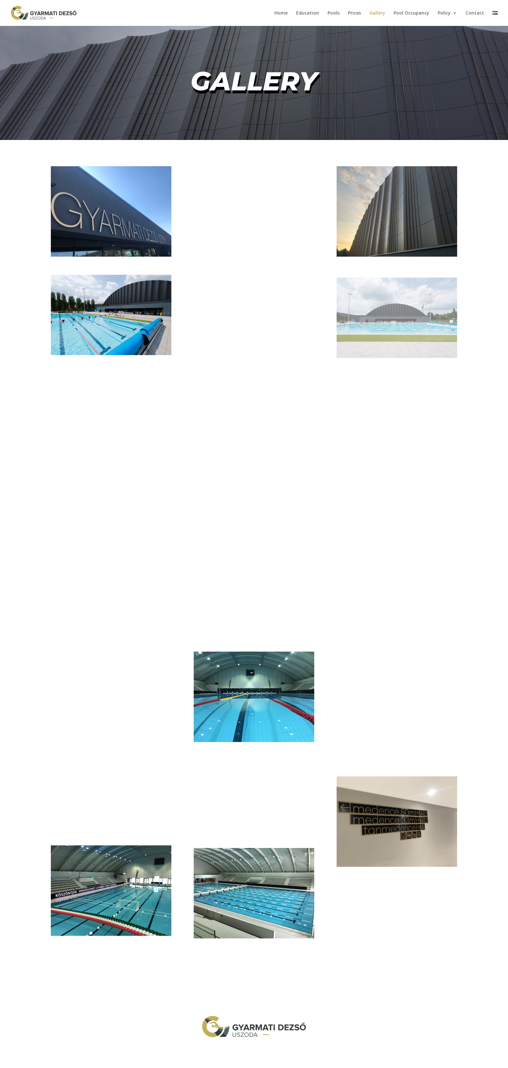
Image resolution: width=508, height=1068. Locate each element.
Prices (354, 13)
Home (281, 13)
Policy (444, 13)
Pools (334, 13)
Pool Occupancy (411, 13)
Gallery (377, 13)
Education (307, 13)
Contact (475, 13)
